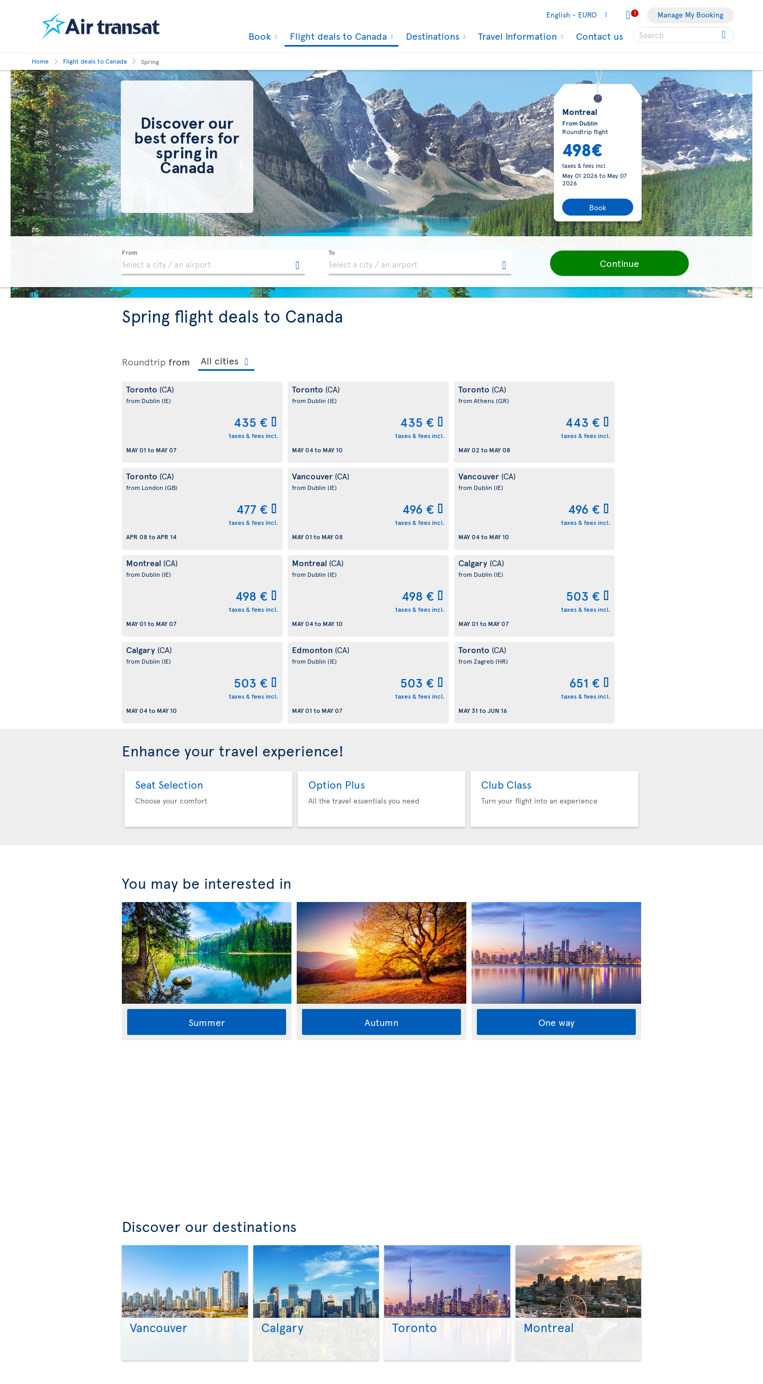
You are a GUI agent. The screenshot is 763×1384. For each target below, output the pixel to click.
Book (258, 36)
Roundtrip (144, 361)
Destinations (431, 36)
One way (556, 848)
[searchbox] (683, 35)
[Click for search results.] (724, 35)
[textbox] (213, 262)
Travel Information (516, 36)
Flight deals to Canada (337, 37)
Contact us (599, 35)
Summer (207, 848)
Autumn (381, 848)
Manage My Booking (690, 15)
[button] (609, 263)
